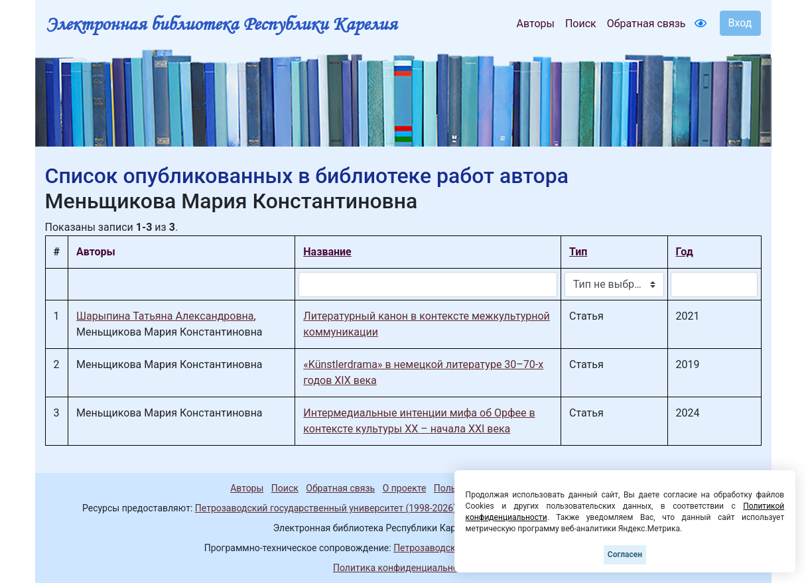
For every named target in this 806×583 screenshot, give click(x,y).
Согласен (625, 554)
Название (327, 251)
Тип (578, 251)
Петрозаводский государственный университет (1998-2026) (325, 508)
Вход (740, 23)
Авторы (536, 23)
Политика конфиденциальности (403, 567)
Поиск (580, 23)
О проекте (405, 488)
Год (684, 251)
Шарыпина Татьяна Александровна (165, 316)
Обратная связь (646, 23)
